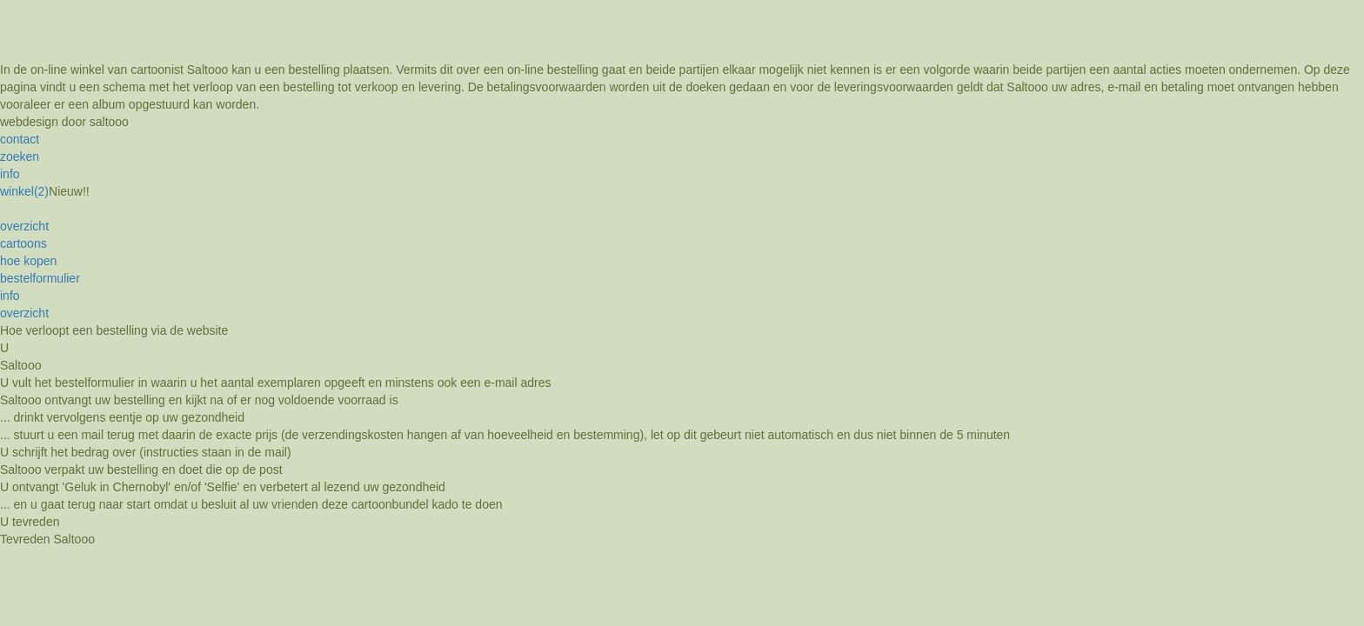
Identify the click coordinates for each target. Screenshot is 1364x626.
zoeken (19, 156)
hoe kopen (28, 261)
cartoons (23, 243)
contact (19, 139)
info (10, 174)
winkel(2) (24, 191)
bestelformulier (40, 278)
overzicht (24, 226)
